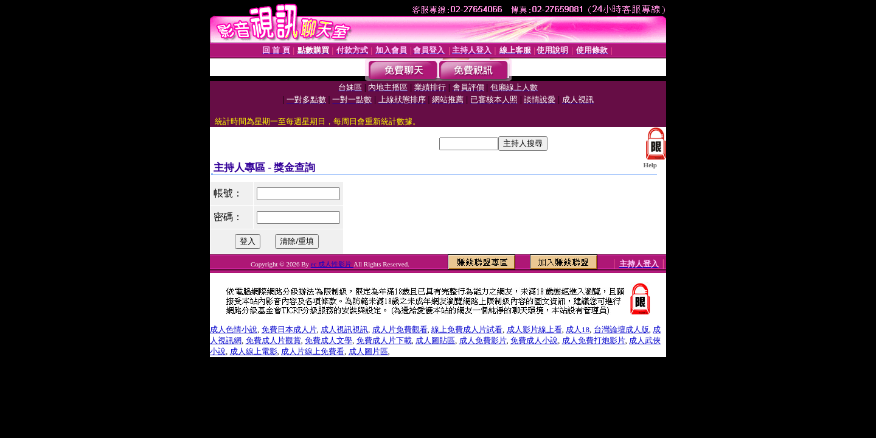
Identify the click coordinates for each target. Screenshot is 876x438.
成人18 (577, 329)
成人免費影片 (483, 340)
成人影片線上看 (534, 329)
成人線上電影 (253, 351)
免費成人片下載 (384, 340)
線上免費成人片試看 (466, 329)
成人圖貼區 (435, 340)
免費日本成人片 (289, 329)
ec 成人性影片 (332, 264)
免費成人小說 (534, 340)
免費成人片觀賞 (273, 340)
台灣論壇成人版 (621, 329)
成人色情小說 (233, 329)
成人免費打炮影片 (593, 340)
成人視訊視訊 (344, 329)
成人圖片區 (368, 351)
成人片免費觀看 (400, 329)
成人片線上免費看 (312, 351)
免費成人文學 (328, 340)
